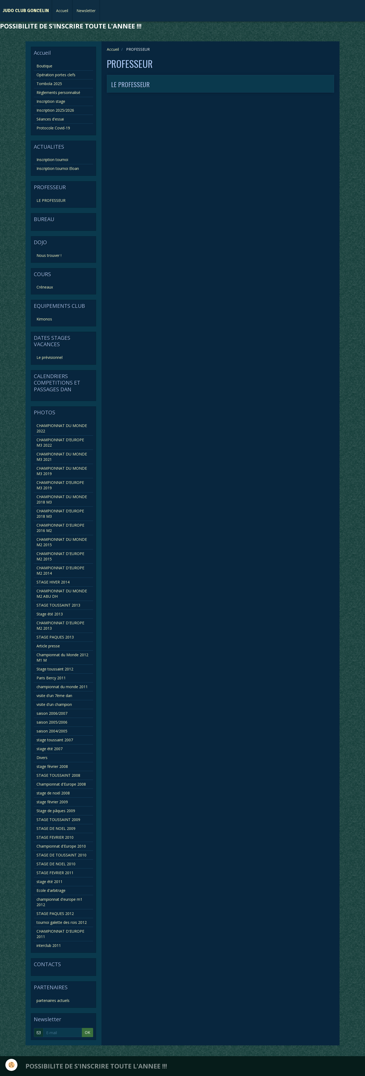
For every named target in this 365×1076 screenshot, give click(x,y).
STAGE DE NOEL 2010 (55, 863)
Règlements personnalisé (58, 92)
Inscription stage (50, 101)
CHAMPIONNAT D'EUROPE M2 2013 (60, 625)
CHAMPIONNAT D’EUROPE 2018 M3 (60, 513)
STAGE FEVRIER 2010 (55, 837)
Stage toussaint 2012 (54, 669)
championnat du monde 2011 (62, 686)
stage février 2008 (52, 766)
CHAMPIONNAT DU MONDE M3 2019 (61, 471)
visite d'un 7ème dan (54, 695)
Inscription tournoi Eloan (57, 168)
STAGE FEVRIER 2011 (55, 872)
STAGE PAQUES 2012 (55, 913)
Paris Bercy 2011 (51, 677)
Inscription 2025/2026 (55, 110)
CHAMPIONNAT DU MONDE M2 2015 (61, 542)
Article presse (48, 645)
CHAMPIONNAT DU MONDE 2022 (61, 428)
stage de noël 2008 (53, 793)
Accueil (62, 10)
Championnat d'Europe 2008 (61, 784)
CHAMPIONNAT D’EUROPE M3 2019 (60, 485)
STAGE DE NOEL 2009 (55, 828)
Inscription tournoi (52, 159)
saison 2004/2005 (51, 731)
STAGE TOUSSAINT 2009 (58, 819)
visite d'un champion (54, 704)
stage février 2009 (52, 801)
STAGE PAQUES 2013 (55, 637)
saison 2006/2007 (51, 713)
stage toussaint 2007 (54, 739)
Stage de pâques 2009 (55, 810)
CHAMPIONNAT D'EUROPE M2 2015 (60, 556)
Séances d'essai (50, 119)
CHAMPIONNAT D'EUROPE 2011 (60, 934)
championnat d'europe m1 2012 (59, 902)
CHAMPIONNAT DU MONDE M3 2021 (61, 456)
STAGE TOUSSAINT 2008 (58, 775)
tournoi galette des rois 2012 (61, 922)
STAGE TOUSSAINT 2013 (58, 605)
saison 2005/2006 (51, 722)
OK (87, 1032)
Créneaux (44, 287)
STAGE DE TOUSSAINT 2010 (61, 855)
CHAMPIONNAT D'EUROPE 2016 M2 (60, 528)
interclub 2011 (48, 945)
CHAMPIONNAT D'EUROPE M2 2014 (60, 570)
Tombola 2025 (49, 83)
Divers (42, 757)
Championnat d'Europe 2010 (61, 846)
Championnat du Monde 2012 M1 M (62, 657)
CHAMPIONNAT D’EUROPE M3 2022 (60, 442)
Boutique (44, 65)
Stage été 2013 (49, 614)
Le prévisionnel (49, 357)
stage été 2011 (49, 881)
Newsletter (86, 10)
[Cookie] (11, 1065)
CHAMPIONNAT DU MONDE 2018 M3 (61, 499)
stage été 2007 (49, 748)
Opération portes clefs (55, 74)
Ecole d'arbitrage (50, 890)
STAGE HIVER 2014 (53, 582)
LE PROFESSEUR (130, 84)
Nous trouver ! (48, 255)
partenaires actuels (53, 1000)
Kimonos (44, 319)
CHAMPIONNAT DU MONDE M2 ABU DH (61, 593)
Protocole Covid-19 (53, 127)
